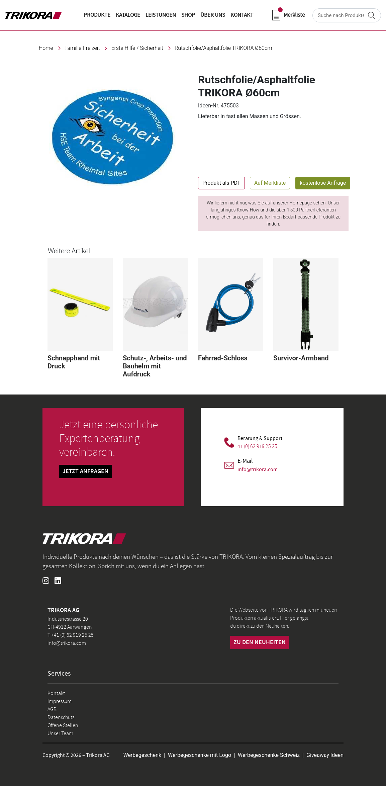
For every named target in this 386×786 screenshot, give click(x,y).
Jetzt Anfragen (85, 471)
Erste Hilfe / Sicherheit (137, 48)
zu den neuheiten (259, 642)
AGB (52, 709)
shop (188, 15)
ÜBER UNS (212, 15)
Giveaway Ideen (325, 755)
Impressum (59, 701)
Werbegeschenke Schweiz (269, 755)
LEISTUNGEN (161, 15)
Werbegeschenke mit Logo (199, 755)
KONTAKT (241, 15)
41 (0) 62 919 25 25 (257, 446)
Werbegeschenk (142, 755)
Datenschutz (60, 717)
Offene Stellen (62, 725)
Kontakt (56, 693)
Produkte (97, 15)
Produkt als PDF (221, 183)
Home (46, 48)
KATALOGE (128, 15)
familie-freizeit (82, 48)
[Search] (346, 15)
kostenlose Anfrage (323, 183)
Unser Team (60, 733)
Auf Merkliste (270, 183)
